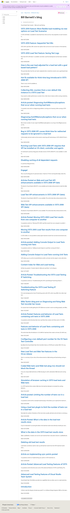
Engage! (24, 170)
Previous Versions (12, 508)
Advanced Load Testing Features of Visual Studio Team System (41, 475)
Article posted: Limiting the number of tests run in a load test (42, 395)
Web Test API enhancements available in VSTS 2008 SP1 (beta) (42, 205)
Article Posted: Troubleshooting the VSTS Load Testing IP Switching (43, 275)
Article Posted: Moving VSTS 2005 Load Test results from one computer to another (42, 218)
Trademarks (56, 508)
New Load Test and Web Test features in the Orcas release (39, 352)
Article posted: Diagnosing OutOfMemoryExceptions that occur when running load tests (43, 103)
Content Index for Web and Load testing (37, 264)
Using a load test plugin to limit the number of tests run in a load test (44, 408)
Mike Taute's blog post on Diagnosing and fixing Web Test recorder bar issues (43, 302)
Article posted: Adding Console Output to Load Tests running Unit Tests (43, 243)
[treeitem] (10, 17)
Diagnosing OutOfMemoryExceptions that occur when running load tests (43, 118)
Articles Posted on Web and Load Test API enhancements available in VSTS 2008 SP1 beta (40, 181)
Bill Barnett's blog (35, 12)
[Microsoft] (2, 2)
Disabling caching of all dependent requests (39, 160)
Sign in (66, 1)
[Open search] (63, 2)
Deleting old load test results (33, 442)
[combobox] (9, 15)
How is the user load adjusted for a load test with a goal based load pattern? (44, 66)
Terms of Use (50, 508)
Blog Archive (27, 12)
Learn (22, 12)
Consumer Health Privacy (39, 508)
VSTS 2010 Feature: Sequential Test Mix (37, 43)
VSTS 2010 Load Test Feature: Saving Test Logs (40, 53)
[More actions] (66, 13)
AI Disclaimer (4, 508)
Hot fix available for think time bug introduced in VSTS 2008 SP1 (43, 78)
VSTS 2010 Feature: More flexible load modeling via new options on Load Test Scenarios (44, 29)
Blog (19, 508)
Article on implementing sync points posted (39, 454)
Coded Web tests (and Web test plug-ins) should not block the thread (43, 367)
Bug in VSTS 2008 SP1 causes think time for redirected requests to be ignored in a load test (43, 132)
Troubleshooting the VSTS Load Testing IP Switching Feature (38, 288)
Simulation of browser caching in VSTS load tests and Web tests (43, 381)
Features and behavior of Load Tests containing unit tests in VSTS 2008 (42, 327)
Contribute (24, 508)
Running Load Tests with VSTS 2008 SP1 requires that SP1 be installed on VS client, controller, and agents (43, 146)
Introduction (26, 486)
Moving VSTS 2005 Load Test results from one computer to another (44, 230)
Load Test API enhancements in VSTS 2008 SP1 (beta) (43, 194)
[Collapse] (16, 12)
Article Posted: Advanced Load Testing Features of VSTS (44, 464)
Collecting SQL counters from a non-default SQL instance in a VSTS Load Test (41, 91)
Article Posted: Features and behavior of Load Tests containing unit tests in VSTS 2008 (42, 315)
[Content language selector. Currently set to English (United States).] (8, 505)
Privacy (29, 508)
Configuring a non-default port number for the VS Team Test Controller (44, 340)
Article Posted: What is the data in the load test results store (40, 420)
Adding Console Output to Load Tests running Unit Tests (44, 254)
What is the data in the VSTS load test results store (42, 432)
